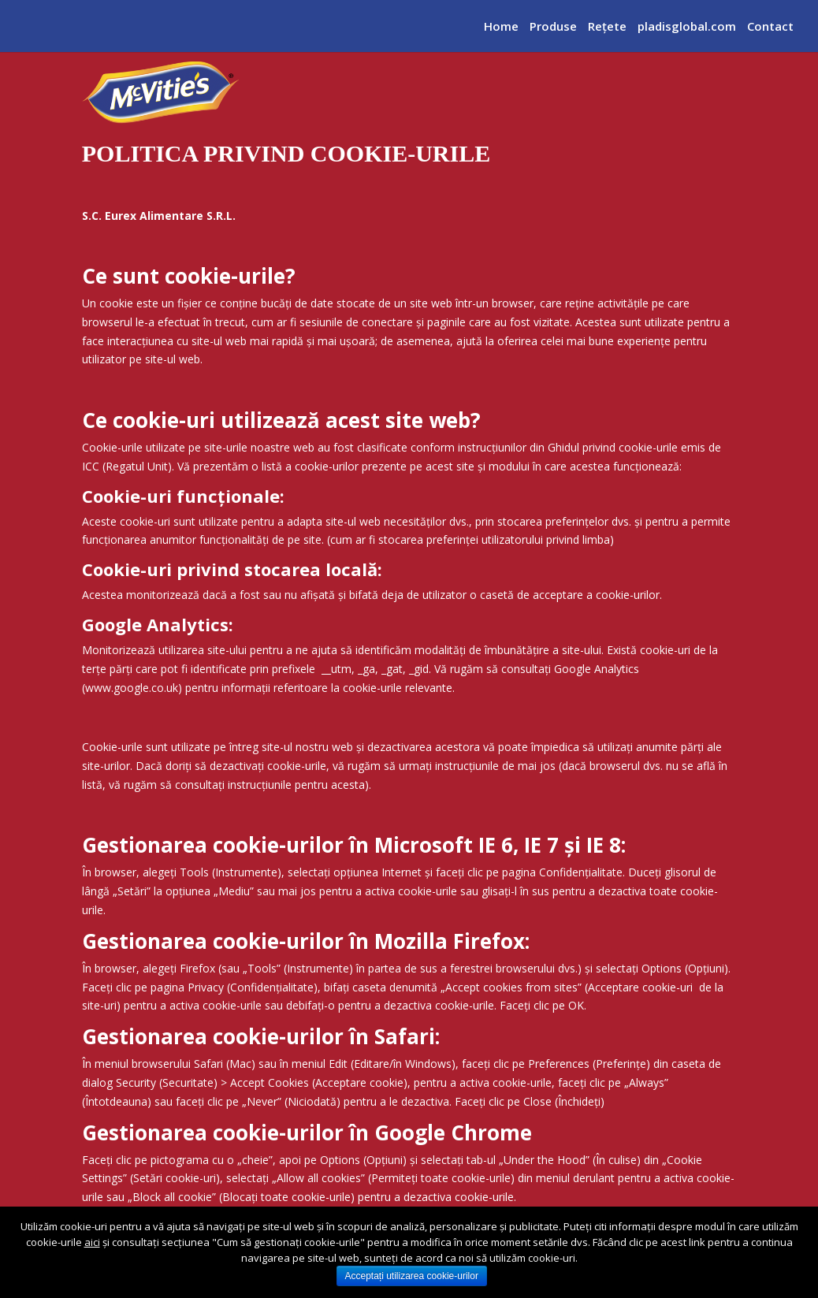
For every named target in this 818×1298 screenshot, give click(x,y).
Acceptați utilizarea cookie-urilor (411, 1275)
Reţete (607, 30)
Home (501, 30)
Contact (770, 30)
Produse (553, 30)
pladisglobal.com (687, 30)
